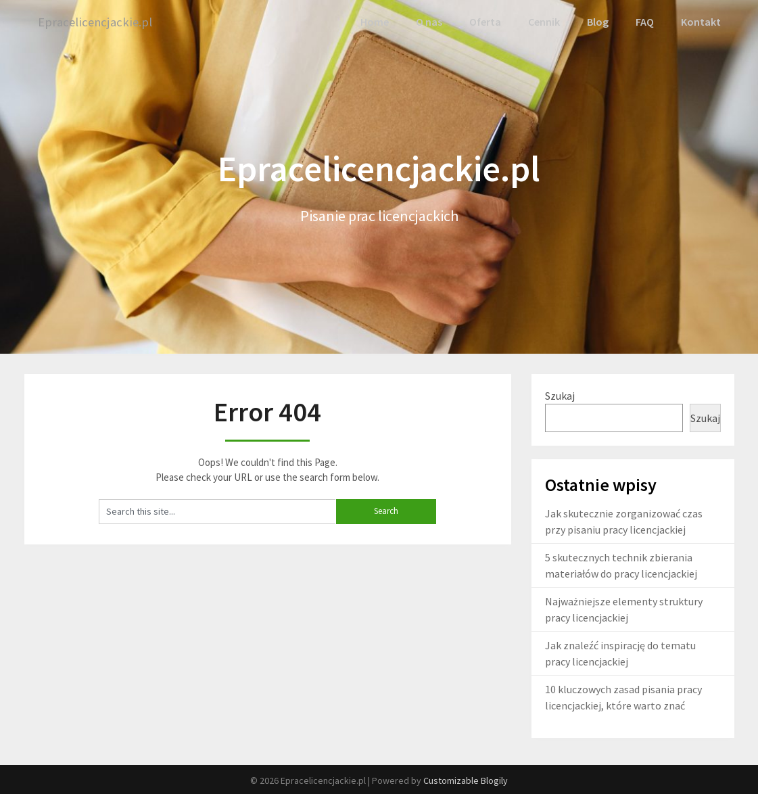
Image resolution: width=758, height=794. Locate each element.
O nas (430, 21)
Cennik (544, 21)
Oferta (485, 21)
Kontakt (701, 21)
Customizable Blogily (465, 780)
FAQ (645, 21)
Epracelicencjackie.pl (98, 22)
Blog (598, 21)
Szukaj (560, 394)
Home (376, 21)
